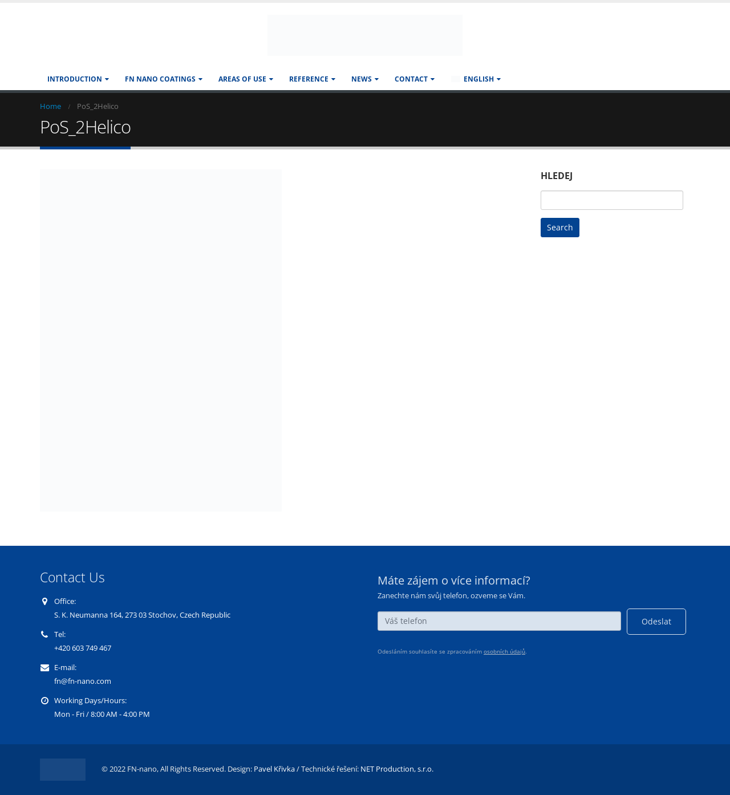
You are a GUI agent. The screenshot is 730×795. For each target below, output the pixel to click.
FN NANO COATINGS (160, 79)
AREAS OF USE (242, 79)
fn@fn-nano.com (82, 681)
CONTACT (411, 79)
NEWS (361, 79)
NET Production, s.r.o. (396, 769)
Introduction (74, 79)
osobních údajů (504, 651)
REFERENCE (308, 79)
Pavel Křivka (274, 769)
